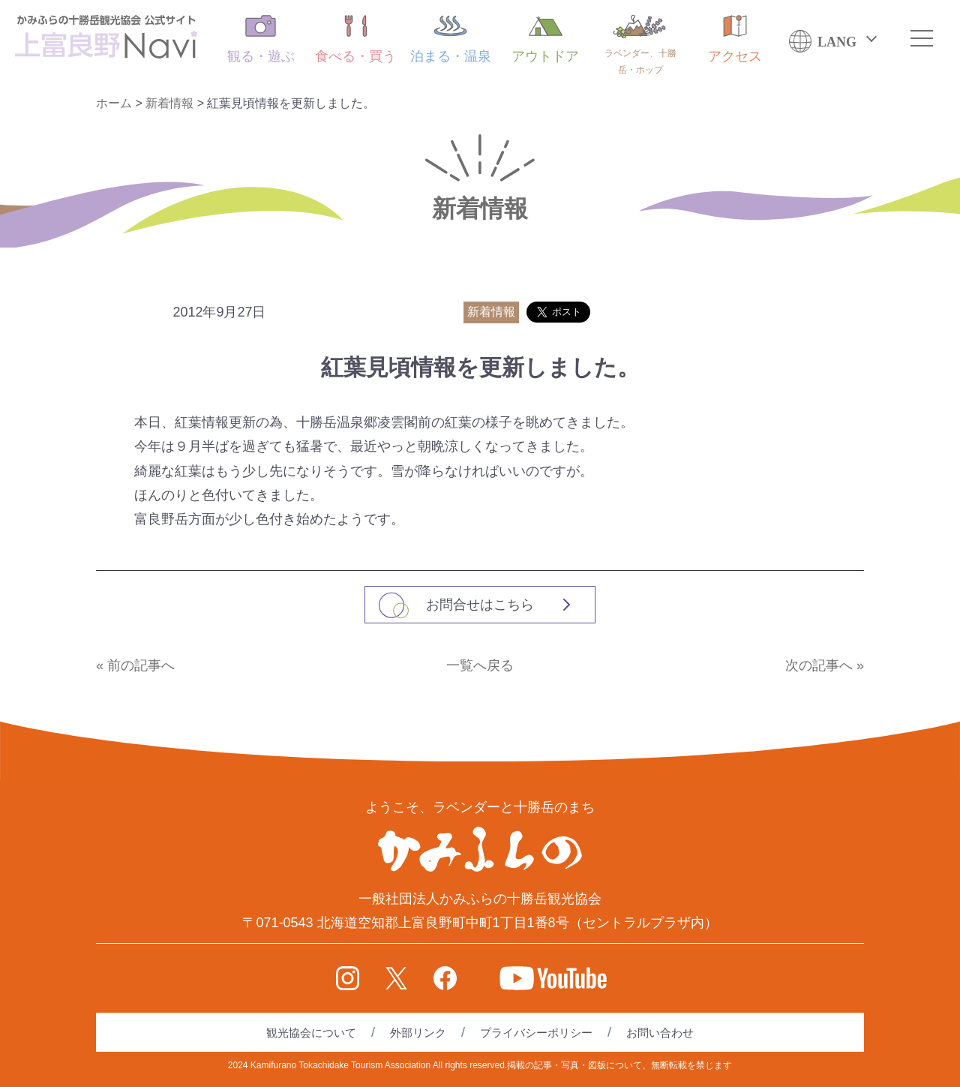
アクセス (735, 39)
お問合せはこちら (480, 604)
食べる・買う (355, 39)
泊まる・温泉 (450, 39)
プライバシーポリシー (536, 1032)
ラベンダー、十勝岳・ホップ (640, 45)
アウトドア (545, 39)
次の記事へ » (824, 665)
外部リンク (418, 1032)
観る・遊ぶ (261, 39)
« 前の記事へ (135, 665)
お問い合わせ (660, 1032)
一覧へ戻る (480, 665)
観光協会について (311, 1032)
